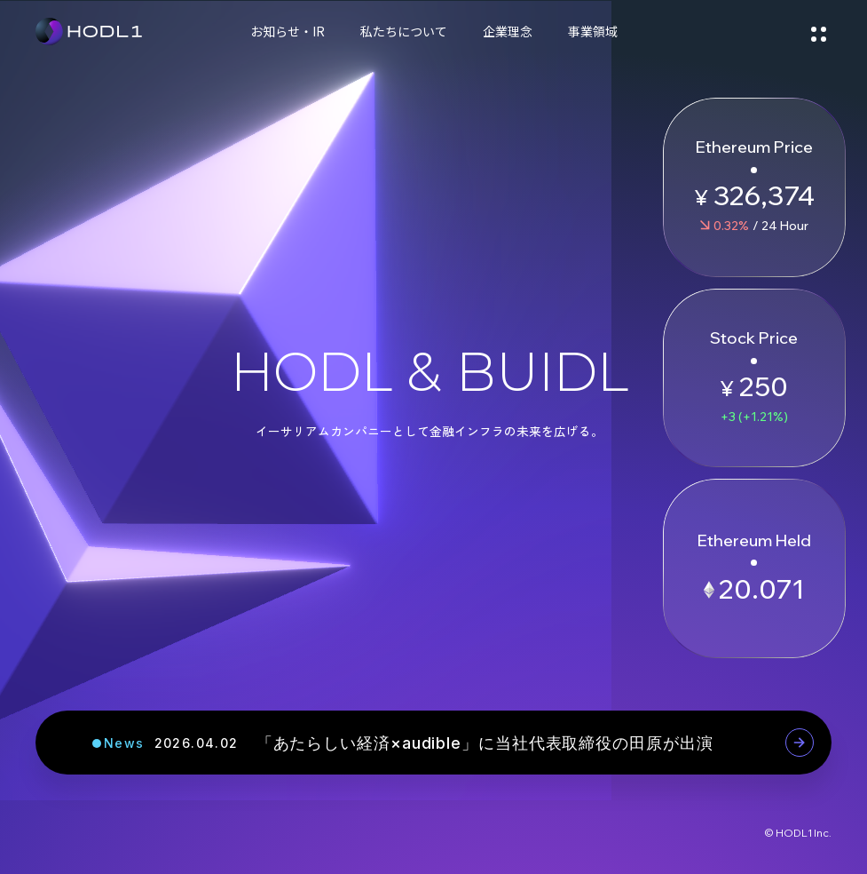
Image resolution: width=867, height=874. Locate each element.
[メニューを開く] (818, 31)
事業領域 (593, 31)
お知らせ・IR (287, 31)
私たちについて (403, 31)
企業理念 (507, 31)
